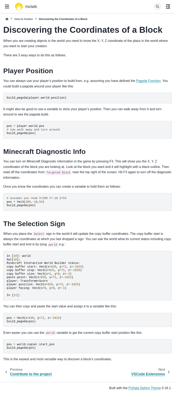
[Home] (6, 19)
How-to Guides (23, 19)
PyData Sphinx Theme (145, 388)
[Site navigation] (7, 6)
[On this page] (168, 6)
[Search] (157, 6)
